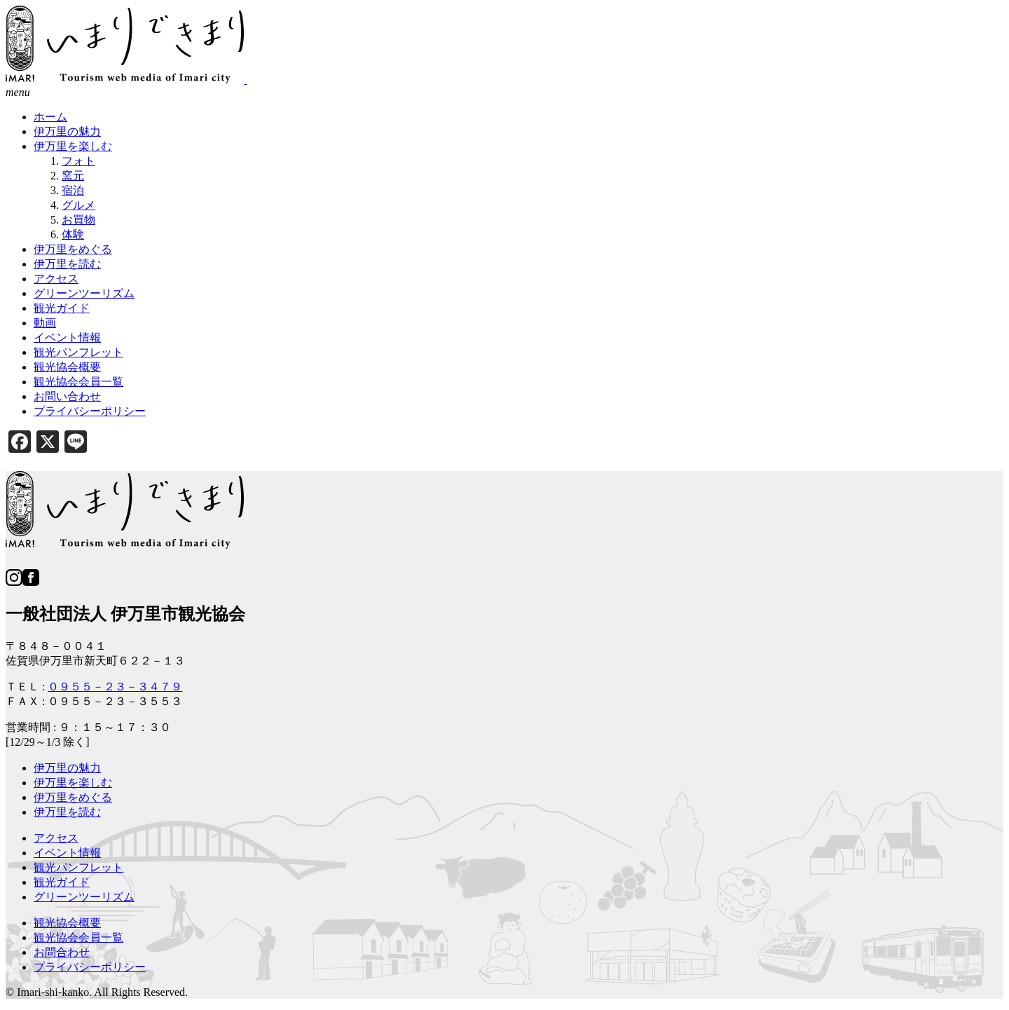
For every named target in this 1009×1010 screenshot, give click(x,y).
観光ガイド (62, 882)
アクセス (56, 838)
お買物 (78, 220)
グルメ (78, 205)
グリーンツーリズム (84, 897)
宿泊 (73, 190)
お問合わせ (62, 952)
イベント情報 (67, 853)
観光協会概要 (67, 923)
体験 (73, 234)
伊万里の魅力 (67, 768)
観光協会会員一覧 (78, 937)
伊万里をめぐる (73, 797)
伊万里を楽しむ (73, 783)
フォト (78, 161)
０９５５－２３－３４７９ (115, 686)
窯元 (73, 176)
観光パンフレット (78, 867)
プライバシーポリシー (90, 967)
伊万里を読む (67, 812)
